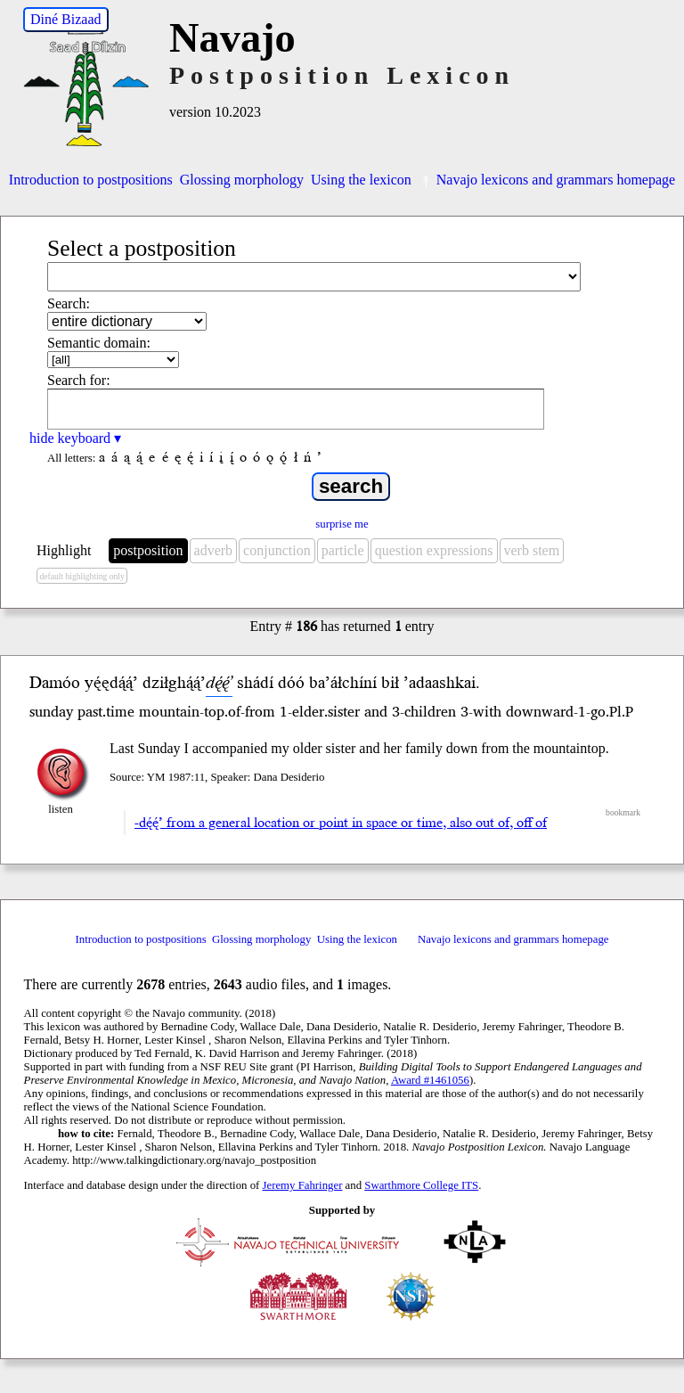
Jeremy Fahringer (303, 1185)
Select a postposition (141, 248)
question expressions (434, 550)
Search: (68, 303)
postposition (148, 550)
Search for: (78, 380)
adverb (213, 550)
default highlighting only (81, 576)
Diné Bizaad (66, 19)
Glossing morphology (242, 179)
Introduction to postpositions (91, 179)
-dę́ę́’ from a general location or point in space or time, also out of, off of (340, 822)
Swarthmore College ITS (421, 1185)
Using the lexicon (361, 179)
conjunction (277, 550)
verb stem (532, 550)
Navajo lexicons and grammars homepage (547, 179)
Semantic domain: (99, 342)
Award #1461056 (430, 1080)
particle (343, 550)
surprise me (341, 524)
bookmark (623, 812)
